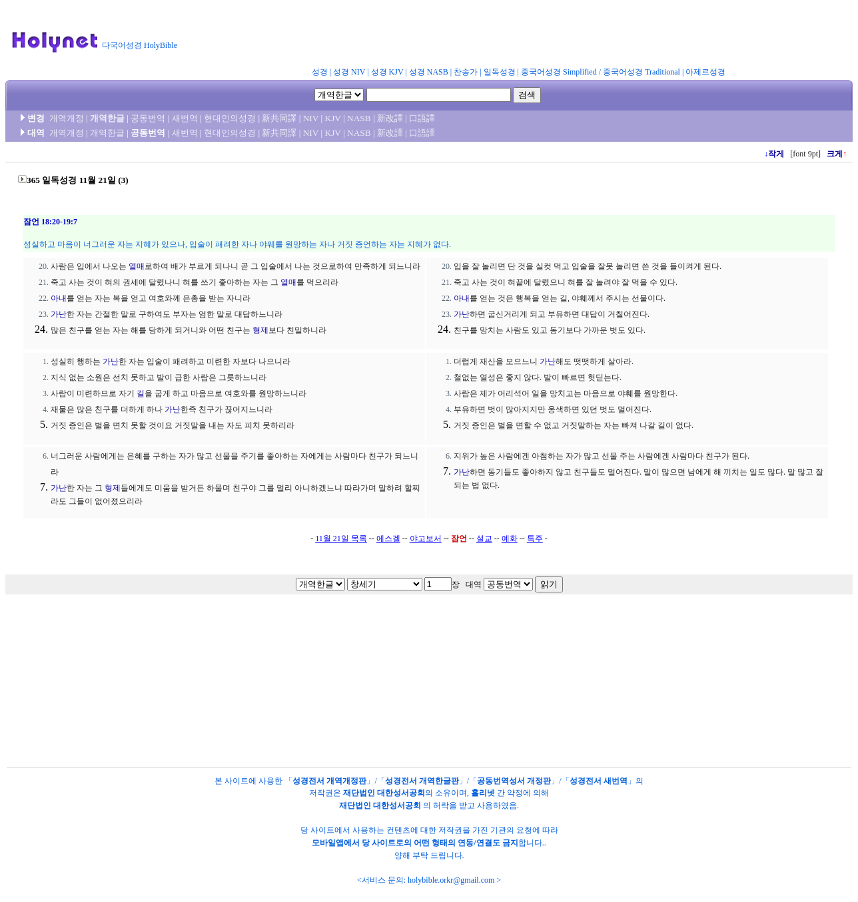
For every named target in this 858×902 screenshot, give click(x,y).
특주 (535, 538)
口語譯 (422, 118)
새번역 (185, 118)
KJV (333, 118)
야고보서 (426, 538)
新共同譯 (279, 118)
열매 (137, 266)
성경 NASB (428, 72)
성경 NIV (349, 72)
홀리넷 (483, 792)
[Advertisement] (512, 36)
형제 (260, 330)
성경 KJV (387, 72)
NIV (310, 118)
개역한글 (107, 118)
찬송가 (466, 72)
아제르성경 (705, 72)
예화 (510, 538)
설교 (484, 538)
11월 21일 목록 (341, 538)
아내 (59, 298)
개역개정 (66, 118)
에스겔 (388, 538)
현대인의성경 (230, 118)
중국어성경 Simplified (559, 72)
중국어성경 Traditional (641, 72)
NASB (359, 118)
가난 (59, 314)
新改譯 (390, 118)
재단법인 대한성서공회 (384, 792)
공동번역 (148, 118)
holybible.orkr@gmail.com (451, 880)
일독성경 (500, 72)
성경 (320, 72)
